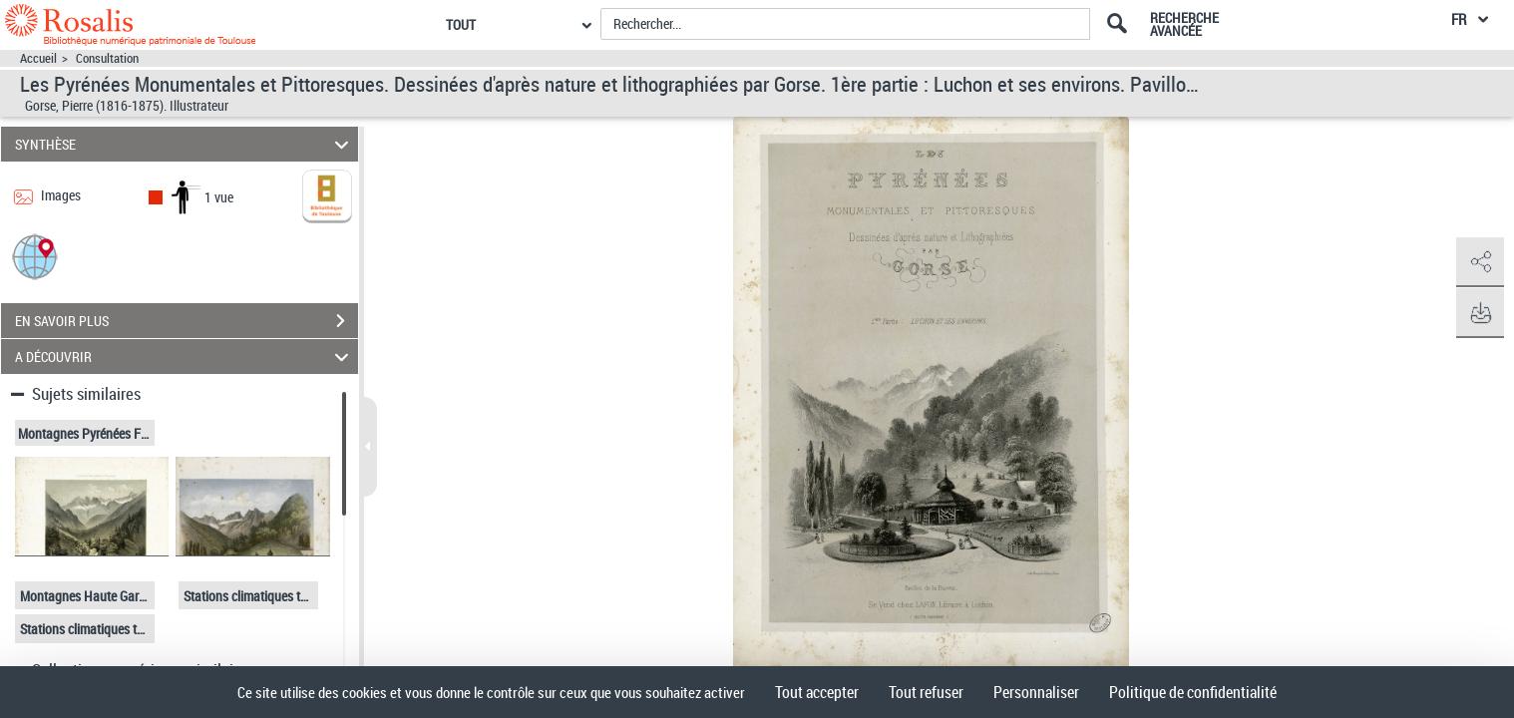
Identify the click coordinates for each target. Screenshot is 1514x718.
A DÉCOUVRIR (184, 356)
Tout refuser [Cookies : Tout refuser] (926, 692)
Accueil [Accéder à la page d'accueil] (38, 58)
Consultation (107, 58)
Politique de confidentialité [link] (1193, 692)
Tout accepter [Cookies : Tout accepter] (817, 692)
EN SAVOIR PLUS (186, 321)
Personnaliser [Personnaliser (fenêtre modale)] (1036, 692)
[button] (35, 255)
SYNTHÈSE (184, 144)
